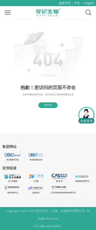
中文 (77, 3)
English (89, 3)
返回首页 (48, 105)
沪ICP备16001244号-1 (48, 226)
